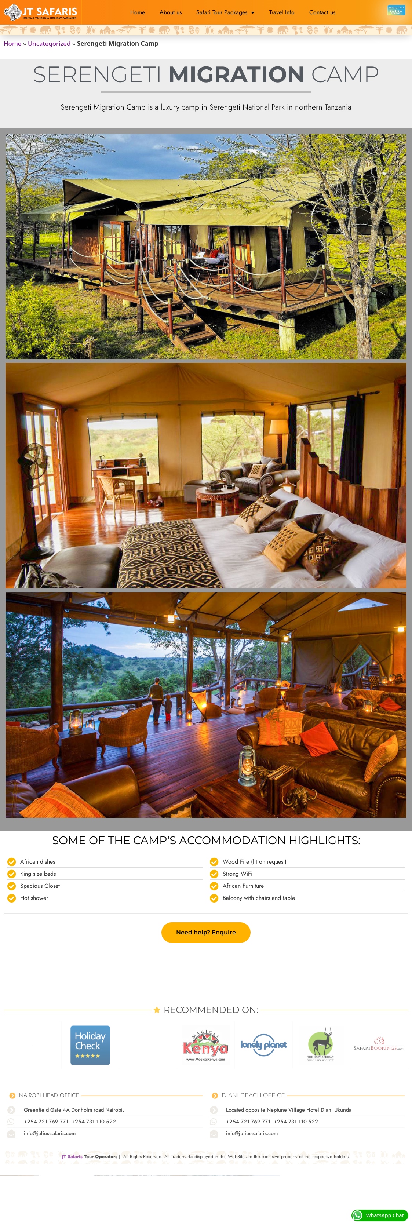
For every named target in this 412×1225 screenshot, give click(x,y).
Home (137, 12)
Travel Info (282, 12)
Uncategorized (49, 43)
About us (171, 12)
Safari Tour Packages (225, 12)
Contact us (322, 12)
